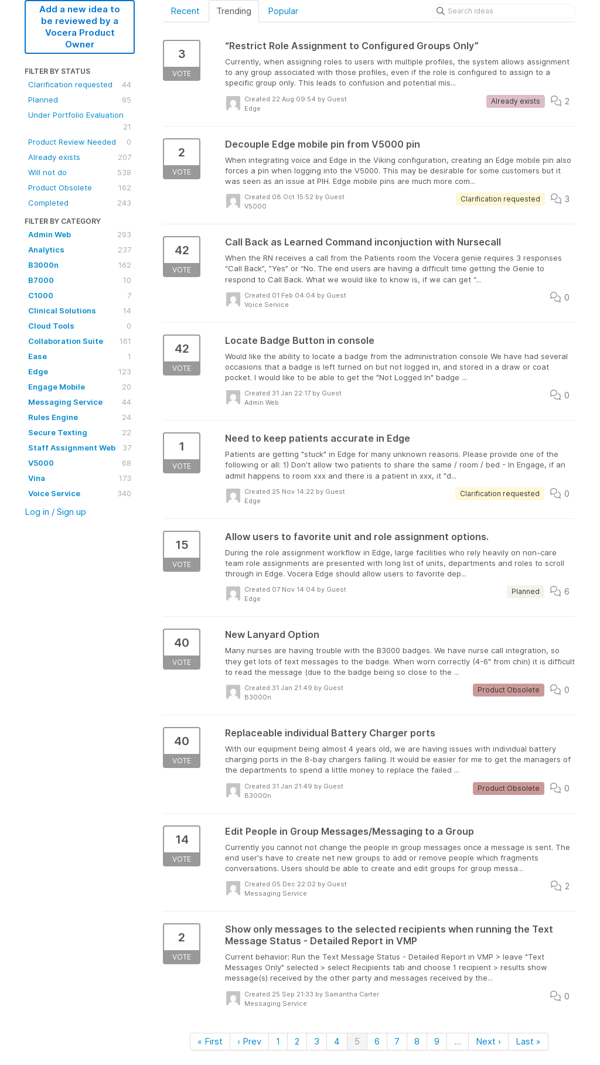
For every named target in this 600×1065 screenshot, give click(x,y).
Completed (79, 203)
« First (210, 1041)
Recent (185, 10)
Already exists (79, 157)
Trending (233, 10)
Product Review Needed (79, 142)
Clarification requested (79, 84)
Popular (283, 10)
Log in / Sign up (55, 511)
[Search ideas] (503, 11)
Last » (528, 1041)
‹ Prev (249, 1041)
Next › (488, 1041)
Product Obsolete (79, 187)
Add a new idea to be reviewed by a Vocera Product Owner (79, 27)
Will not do (79, 172)
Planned (79, 99)
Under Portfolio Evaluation (79, 121)
